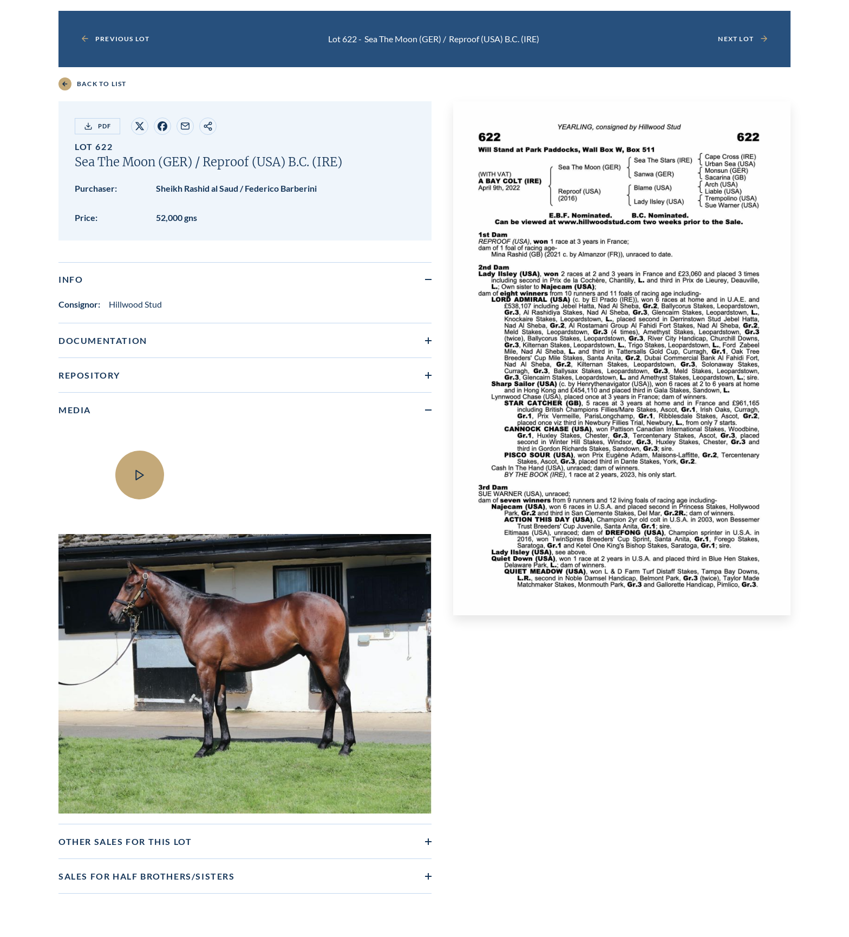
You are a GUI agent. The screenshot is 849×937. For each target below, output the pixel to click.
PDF (97, 126)
